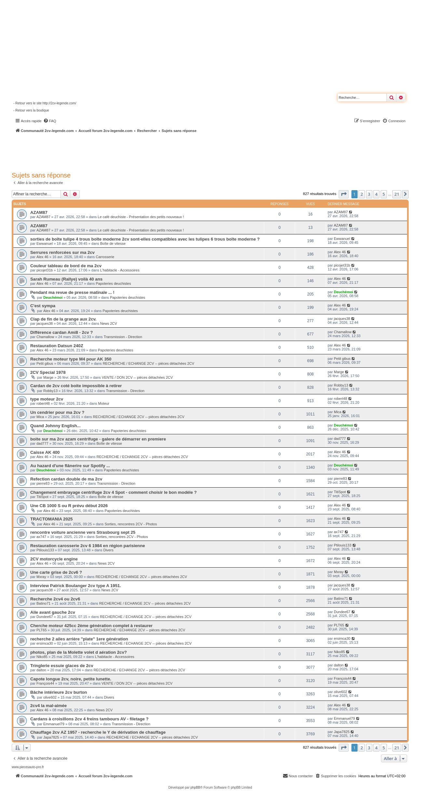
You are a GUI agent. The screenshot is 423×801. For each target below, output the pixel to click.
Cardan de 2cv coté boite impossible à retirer (76, 385)
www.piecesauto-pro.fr (28, 767)
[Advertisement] (174, 151)
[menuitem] (49, 121)
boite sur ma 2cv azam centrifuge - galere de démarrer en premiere (98, 439)
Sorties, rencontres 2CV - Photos (130, 524)
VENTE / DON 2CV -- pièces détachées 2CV (137, 377)
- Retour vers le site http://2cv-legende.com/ (44, 103)
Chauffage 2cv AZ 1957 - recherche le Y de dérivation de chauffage (98, 732)
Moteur (103, 403)
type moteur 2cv (46, 399)
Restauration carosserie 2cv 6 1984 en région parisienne (87, 545)
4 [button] (376, 194)
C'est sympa (42, 305)
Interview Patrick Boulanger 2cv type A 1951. (75, 585)
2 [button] (362, 194)
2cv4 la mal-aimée (48, 705)
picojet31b (44, 270)
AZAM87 (39, 212)
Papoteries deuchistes (113, 283)
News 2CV (108, 323)
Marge (48, 377)
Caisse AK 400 (45, 452)
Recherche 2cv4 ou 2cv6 (55, 599)
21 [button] (396, 194)
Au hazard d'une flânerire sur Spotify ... (70, 465)
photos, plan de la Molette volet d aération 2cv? (78, 652)
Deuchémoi (52, 297)
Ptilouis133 (45, 550)
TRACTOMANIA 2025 (51, 519)
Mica (40, 417)
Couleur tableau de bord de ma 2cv (66, 265)
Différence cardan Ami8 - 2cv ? (61, 332)
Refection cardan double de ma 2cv (66, 479)
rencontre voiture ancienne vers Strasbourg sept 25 (82, 532)
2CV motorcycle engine (54, 559)
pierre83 (42, 483)
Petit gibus (44, 363)
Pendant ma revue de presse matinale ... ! (72, 292)
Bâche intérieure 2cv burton (58, 692)
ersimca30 (44, 643)
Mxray (41, 577)
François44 (45, 683)
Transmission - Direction (123, 337)
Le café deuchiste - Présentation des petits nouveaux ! (141, 217)
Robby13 (50, 391)
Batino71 (43, 603)
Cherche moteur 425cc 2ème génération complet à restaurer (91, 625)
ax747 (41, 537)
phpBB (195, 787)
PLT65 (41, 630)
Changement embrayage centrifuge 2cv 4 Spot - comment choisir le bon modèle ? (113, 492)
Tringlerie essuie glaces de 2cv (61, 665)
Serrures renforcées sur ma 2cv (62, 252)
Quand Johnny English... (55, 425)
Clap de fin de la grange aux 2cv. (63, 319)
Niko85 (42, 657)
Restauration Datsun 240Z (56, 345)
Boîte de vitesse (113, 243)
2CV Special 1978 (48, 372)
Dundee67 (44, 617)
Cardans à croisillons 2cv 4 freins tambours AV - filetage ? (89, 718)
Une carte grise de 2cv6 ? (56, 572)
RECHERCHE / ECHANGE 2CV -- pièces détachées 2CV (148, 363)
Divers (108, 550)
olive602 (50, 697)
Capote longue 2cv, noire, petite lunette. (70, 678)
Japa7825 (51, 737)
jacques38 (44, 323)
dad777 (42, 443)
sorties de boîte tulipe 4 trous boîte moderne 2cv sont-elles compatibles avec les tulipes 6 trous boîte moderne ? (145, 239)
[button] (343, 194)
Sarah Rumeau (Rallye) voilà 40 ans (66, 279)
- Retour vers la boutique (31, 110)
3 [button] (369, 194)
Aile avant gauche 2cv (52, 612)
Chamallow (45, 337)
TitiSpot (42, 497)
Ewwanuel (44, 243)
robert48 (43, 403)
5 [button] (384, 194)
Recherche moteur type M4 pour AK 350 (70, 359)
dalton (41, 670)
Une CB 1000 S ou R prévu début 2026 (69, 505)
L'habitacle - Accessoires (120, 270)
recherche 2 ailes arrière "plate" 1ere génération (79, 639)
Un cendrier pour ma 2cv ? (57, 412)
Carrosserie (105, 257)
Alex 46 (42, 257)
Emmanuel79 (53, 724)
